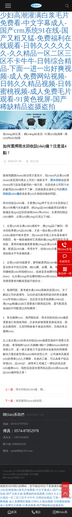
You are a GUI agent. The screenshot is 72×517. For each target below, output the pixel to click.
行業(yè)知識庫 (54, 134)
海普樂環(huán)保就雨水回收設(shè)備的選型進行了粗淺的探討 (31, 400)
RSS (23, 477)
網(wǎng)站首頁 (33, 134)
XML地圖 (33, 474)
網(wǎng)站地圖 (20, 474)
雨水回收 (55, 180)
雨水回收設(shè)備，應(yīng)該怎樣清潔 (31, 389)
